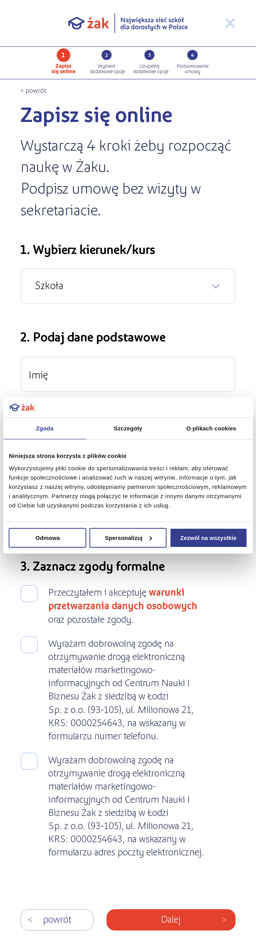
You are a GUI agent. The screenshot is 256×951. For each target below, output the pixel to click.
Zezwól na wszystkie (208, 538)
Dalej (171, 918)
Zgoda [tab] (45, 428)
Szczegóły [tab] (128, 428)
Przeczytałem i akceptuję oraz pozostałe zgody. (122, 605)
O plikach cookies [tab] (211, 428)
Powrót (57, 918)
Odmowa (48, 538)
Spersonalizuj (128, 538)
